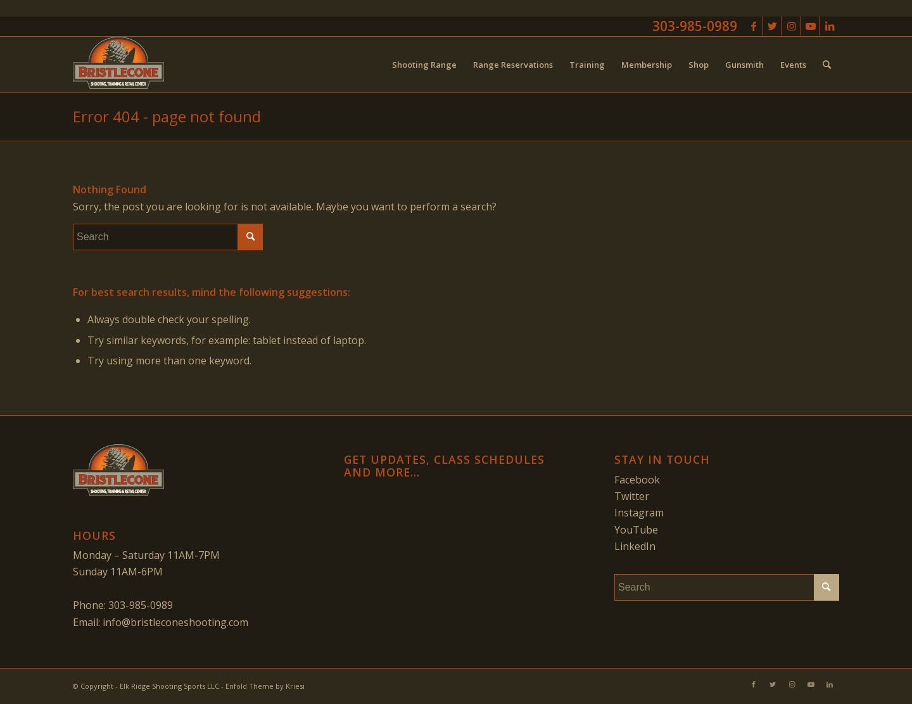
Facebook (637, 480)
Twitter (631, 496)
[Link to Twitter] (772, 25)
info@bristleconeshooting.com (175, 622)
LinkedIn (635, 546)
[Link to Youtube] (810, 25)
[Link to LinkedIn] (829, 25)
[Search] (826, 65)
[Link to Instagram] (791, 25)
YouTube (636, 530)
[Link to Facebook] (753, 25)
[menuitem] (424, 65)
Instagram (639, 513)
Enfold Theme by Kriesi (265, 686)
